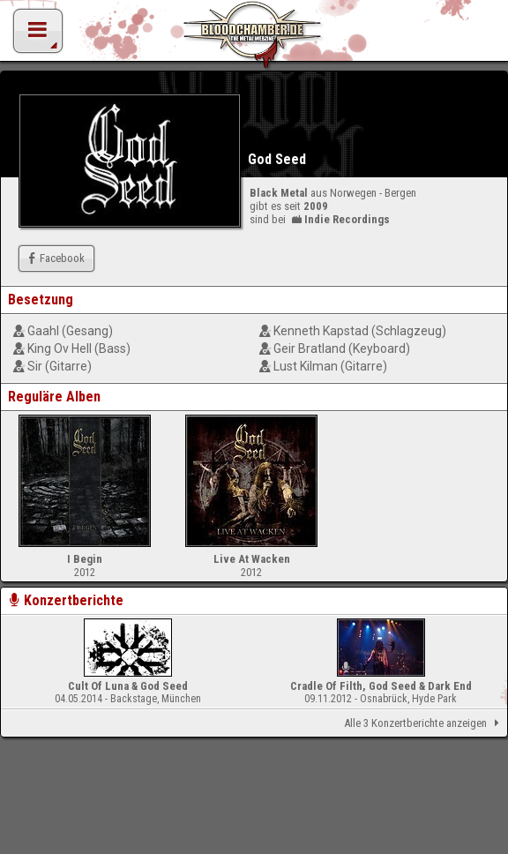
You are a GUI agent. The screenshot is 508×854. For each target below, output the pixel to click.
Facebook (54, 258)
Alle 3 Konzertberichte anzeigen (424, 723)
